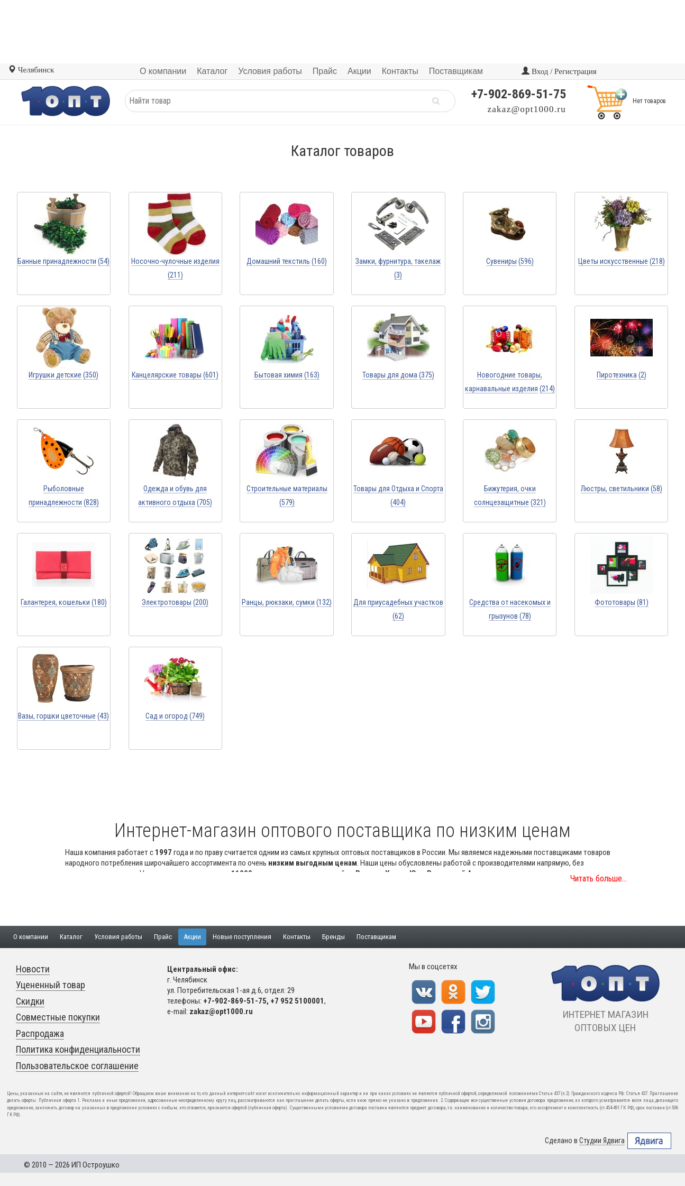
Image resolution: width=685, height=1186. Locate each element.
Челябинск (31, 70)
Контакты (296, 937)
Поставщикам (376, 937)
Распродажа (40, 1033)
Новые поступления (242, 937)
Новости (33, 968)
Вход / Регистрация (559, 71)
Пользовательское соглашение (77, 1065)
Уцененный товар (50, 984)
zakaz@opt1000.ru (527, 109)
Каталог (71, 937)
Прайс (163, 937)
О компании (30, 937)
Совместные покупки (58, 1017)
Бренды (333, 937)
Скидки (30, 1001)
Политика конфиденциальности (78, 1049)
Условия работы (118, 937)
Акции (192, 937)
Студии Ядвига (602, 1140)
